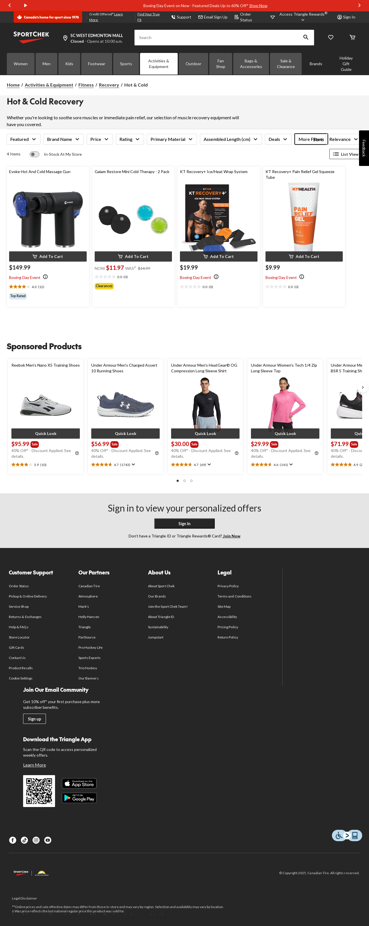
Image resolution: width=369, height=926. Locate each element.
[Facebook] (12, 840)
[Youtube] (47, 840)
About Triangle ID (161, 617)
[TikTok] (24, 840)
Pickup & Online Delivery (28, 596)
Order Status (243, 17)
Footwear (96, 63)
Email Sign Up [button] (213, 17)
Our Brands (157, 596)
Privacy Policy (228, 586)
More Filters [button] (311, 139)
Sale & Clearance (286, 63)
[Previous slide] (10, 6)
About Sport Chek (161, 586)
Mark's (83, 606)
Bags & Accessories (251, 63)
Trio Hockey (87, 668)
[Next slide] (359, 6)
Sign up (34, 718)
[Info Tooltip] (45, 277)
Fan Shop (220, 63)
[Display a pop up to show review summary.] (132, 464)
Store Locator (19, 637)
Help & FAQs (18, 627)
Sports (126, 63)
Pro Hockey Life (90, 647)
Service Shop (18, 606)
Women (21, 63)
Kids (69, 63)
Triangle (84, 627)
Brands (316, 63)
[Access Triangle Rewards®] (303, 17)
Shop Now (258, 5)
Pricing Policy (228, 627)
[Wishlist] (331, 37)
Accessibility (227, 617)
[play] (26, 5)
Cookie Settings (21, 678)
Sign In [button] (346, 17)
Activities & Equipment (158, 63)
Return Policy (228, 637)
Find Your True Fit (148, 17)
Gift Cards (16, 647)
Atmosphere (88, 596)
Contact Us (17, 658)
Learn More (34, 764)
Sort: (318, 139)
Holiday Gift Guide (346, 64)
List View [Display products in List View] (345, 154)
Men (46, 63)
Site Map (224, 606)
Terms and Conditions (235, 596)
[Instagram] (36, 840)
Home (13, 84)
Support (181, 17)
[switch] (56, 154)
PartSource (87, 637)
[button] (306, 37)
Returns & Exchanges (25, 617)
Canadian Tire (89, 586)
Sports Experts (89, 658)
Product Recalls (21, 668)
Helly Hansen (88, 617)
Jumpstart (155, 637)
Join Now (231, 535)
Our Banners (88, 678)
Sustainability (158, 627)
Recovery (109, 84)
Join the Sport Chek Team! (168, 606)
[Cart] (352, 37)
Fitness (86, 84)
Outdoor (193, 63)
